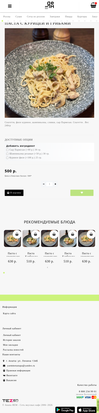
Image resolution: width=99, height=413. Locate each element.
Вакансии (10, 380)
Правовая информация (16, 370)
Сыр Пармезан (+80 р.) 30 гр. (23, 150)
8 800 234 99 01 (88, 391)
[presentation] (47, 267)
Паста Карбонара (31, 254)
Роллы (6, 16)
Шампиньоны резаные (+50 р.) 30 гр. (27, 154)
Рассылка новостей (13, 350)
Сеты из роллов (36, 16)
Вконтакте (10, 375)
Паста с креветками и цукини (13, 254)
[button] (2, 21)
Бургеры (82, 16)
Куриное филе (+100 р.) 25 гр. (24, 157)
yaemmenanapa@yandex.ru (19, 366)
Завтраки (55, 16)
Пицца (68, 16)
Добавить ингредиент (20, 145)
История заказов (12, 340)
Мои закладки (10, 345)
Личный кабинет (12, 335)
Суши (18, 16)
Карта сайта (9, 313)
